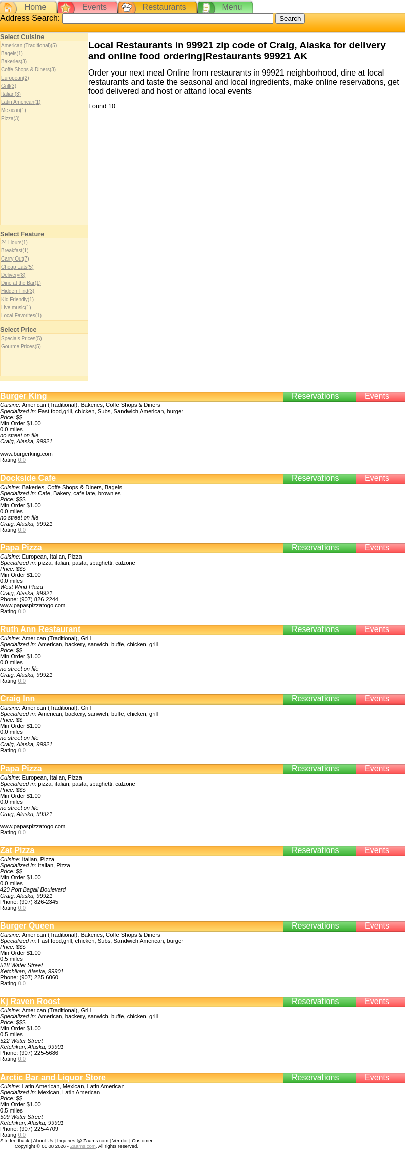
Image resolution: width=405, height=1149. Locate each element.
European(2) (15, 78)
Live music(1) (16, 307)
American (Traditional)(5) (29, 45)
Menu (232, 7)
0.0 (22, 460)
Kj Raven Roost (30, 1001)
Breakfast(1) (14, 250)
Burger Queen (27, 925)
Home (36, 7)
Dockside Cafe (28, 478)
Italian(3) (11, 94)
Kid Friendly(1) (17, 299)
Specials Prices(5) (21, 338)
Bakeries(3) (14, 61)
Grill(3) (8, 86)
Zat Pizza (17, 850)
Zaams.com (83, 1146)
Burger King (23, 396)
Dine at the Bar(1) (21, 283)
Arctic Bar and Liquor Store (53, 1077)
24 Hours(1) (14, 242)
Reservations (315, 396)
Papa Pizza (21, 547)
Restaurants (164, 7)
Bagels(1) (12, 53)
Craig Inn (17, 698)
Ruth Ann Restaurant (40, 629)
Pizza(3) (10, 118)
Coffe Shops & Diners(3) (28, 69)
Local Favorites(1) (21, 315)
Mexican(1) (13, 110)
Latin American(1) (20, 102)
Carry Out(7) (15, 259)
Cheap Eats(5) (17, 267)
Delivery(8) (13, 275)
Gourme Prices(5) (21, 346)
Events (94, 7)
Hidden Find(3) (17, 291)
